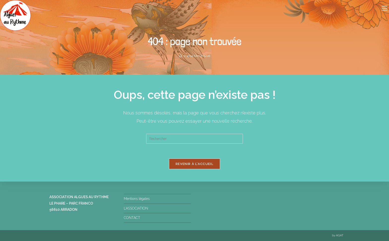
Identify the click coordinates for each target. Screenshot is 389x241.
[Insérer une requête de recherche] (194, 139)
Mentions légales (137, 199)
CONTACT (132, 218)
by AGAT (337, 235)
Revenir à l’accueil (194, 164)
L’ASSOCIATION (136, 208)
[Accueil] (180, 56)
